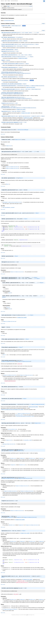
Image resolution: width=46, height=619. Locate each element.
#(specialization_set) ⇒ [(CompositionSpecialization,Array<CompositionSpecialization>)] (16, 99)
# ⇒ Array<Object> (12, 37)
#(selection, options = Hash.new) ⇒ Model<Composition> (21, 90)
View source (3, 177)
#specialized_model (30, 88)
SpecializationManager (23, 132)
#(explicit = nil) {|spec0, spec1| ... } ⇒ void (20, 32)
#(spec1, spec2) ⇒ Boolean (14, 41)
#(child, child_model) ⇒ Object (14, 46)
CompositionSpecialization (12, 169)
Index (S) (2, 0)
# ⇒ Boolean (5, 60)
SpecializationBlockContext (9, 20)
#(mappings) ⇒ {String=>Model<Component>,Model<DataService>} (13, 94)
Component (11, 454)
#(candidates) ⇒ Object (15, 64)
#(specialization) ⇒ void (10, 51)
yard (27, 617)
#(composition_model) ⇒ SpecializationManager (15, 81)
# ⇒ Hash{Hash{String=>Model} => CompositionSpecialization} (22, 86)
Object (8, 6)
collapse (43, 23)
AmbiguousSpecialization (9, 447)
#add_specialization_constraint (8, 210)
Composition (18, 142)
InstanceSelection (12, 432)
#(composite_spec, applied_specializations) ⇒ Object (20, 44)
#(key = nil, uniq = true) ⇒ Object (16, 55)
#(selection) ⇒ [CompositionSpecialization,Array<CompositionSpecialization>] (16, 73)
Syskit (6, 0)
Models (9, 0)
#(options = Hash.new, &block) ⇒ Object (13, 112)
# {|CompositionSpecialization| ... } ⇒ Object (17, 57)
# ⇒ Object (9, 50)
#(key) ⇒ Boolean (12, 77)
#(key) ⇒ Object (12, 68)
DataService (20, 454)
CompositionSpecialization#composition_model (12, 413)
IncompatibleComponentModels (10, 611)
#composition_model (22, 58)
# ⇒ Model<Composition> (11, 25)
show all (30, 6)
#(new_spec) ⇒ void (14, 125)
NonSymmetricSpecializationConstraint (12, 205)
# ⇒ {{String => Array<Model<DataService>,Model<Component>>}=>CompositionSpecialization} (18, 109)
